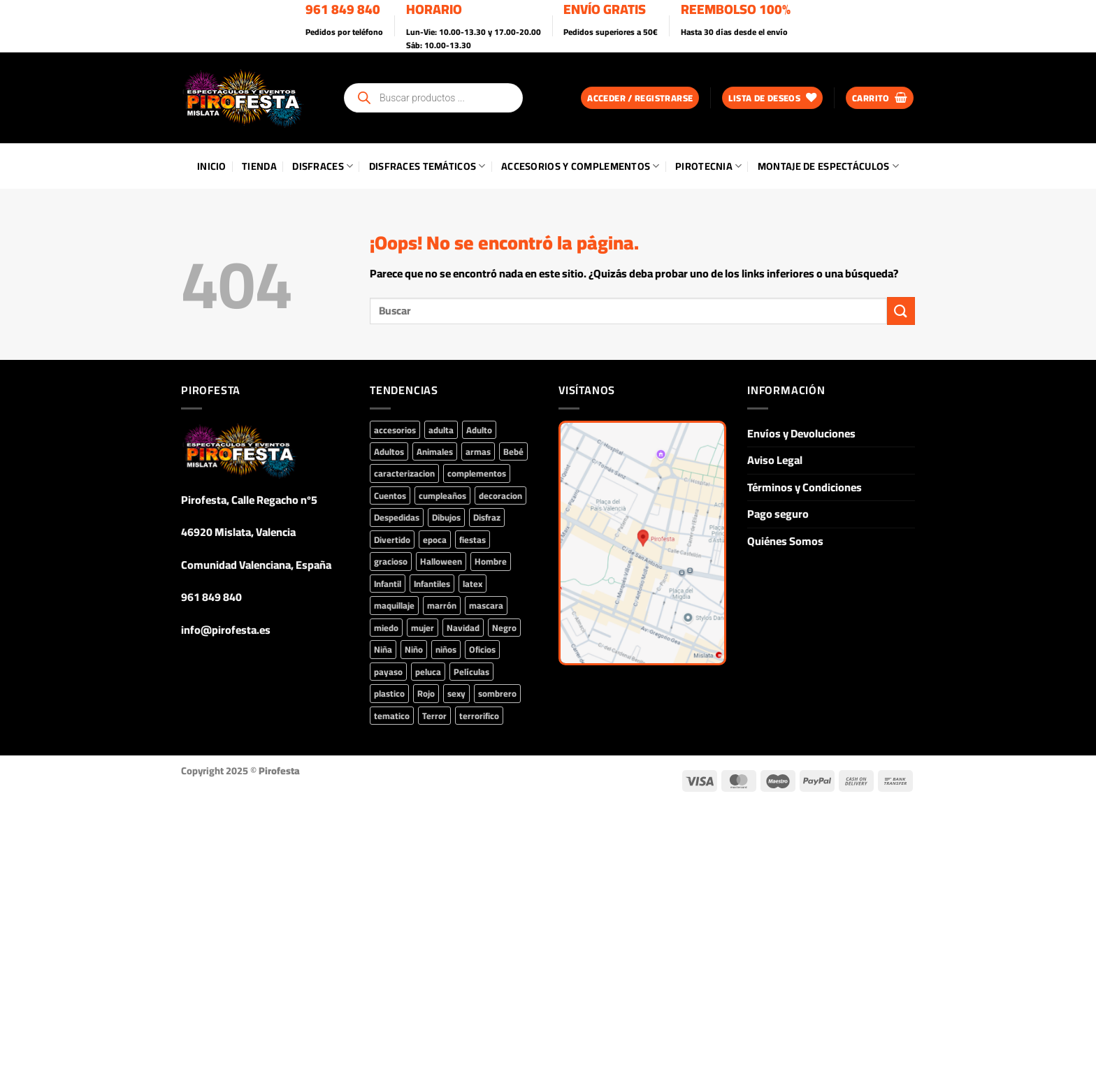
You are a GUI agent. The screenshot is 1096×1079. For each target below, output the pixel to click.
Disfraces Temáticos (427, 166)
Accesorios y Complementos (580, 166)
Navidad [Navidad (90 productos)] (463, 627)
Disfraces (322, 166)
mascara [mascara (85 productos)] (486, 605)
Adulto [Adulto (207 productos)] (479, 429)
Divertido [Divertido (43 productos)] (392, 539)
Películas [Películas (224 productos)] (471, 671)
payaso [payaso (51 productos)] (388, 671)
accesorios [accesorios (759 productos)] (395, 429)
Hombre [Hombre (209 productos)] (491, 561)
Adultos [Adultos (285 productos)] (389, 451)
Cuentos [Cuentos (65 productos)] (390, 495)
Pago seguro (778, 513)
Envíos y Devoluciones (801, 433)
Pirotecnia (708, 166)
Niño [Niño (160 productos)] (414, 649)
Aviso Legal (774, 459)
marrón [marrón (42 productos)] (441, 605)
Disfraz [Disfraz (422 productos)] (486, 517)
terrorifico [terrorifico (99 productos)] (479, 715)
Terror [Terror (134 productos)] (434, 715)
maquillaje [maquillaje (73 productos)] (394, 605)
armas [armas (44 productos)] (478, 451)
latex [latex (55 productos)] (472, 583)
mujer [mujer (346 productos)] (422, 627)
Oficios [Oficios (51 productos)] (482, 649)
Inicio (211, 166)
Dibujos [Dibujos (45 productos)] (446, 517)
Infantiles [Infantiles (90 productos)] (432, 583)
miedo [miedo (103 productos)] (386, 627)
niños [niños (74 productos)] (445, 649)
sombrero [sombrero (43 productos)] (497, 693)
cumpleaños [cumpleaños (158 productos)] (442, 495)
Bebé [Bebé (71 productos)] (513, 451)
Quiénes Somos (785, 540)
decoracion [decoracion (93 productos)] (500, 495)
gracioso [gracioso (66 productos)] (391, 561)
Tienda (259, 166)
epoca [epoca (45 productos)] (435, 539)
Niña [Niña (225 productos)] (383, 649)
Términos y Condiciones (804, 487)
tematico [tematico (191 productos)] (392, 715)
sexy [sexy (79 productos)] (456, 693)
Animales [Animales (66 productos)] (435, 451)
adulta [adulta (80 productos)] (441, 429)
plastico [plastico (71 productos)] (389, 693)
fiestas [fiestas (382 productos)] (472, 539)
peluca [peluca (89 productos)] (428, 671)
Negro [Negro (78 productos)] (504, 627)
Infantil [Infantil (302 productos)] (387, 583)
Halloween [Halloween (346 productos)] (441, 561)
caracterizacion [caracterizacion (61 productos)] (404, 473)
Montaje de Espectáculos (828, 166)
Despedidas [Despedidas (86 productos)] (396, 517)
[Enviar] (901, 310)
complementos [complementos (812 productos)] (476, 473)
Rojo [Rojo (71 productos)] (426, 693)
